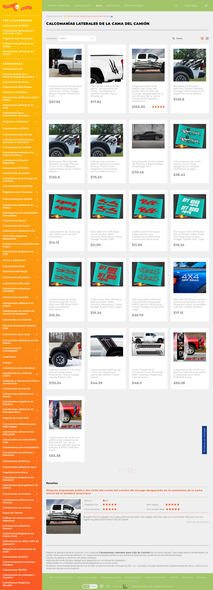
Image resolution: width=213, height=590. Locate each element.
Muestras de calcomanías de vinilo (19, 550)
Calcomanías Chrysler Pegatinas (15, 161)
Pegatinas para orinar (15, 472)
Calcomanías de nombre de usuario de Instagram (19, 312)
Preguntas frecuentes (155, 577)
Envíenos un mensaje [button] (204, 440)
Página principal (59, 5)
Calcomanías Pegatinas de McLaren (18, 402)
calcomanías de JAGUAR (17, 319)
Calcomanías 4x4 (13, 69)
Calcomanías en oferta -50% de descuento (21, 542)
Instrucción (187, 577)
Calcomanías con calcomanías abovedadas (20, 214)
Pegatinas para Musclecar (18, 38)
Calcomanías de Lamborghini (12, 349)
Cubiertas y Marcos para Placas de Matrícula (21, 382)
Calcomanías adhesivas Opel (19, 467)
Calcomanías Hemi (14, 266)
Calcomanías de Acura (16, 82)
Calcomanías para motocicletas (21, 447)
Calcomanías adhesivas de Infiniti (18, 304)
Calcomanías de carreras (17, 507)
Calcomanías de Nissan (16, 461)
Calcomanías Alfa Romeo (17, 87)
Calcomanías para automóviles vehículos (16, 114)
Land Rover (9, 357)
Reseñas (174, 577)
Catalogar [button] (83, 5)
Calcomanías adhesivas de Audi (18, 106)
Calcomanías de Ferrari (16, 225)
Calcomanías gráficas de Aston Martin (20, 98)
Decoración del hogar (15, 271)
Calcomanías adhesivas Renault (16, 527)
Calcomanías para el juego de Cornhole (20, 179)
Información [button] (134, 5)
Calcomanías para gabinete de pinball (20, 486)
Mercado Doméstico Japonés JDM (19, 327)
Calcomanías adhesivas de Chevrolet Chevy (18, 32)
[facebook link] (101, 586)
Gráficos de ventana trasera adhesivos (18, 519)
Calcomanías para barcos (17, 134)
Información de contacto (61, 577)
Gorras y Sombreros (14, 260)
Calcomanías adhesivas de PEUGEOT (18, 478)
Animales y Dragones (15, 92)
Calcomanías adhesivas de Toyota (18, 52)
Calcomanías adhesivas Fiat (19, 231)
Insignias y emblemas (15, 121)
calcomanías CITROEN (16, 168)
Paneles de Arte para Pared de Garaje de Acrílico (18, 75)
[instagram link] (108, 586)
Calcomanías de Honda (16, 277)
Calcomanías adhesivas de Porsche (18, 501)
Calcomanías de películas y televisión (18, 453)
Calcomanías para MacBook (19, 368)
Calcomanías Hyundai (15, 297)
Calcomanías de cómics (16, 173)
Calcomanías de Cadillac (17, 147)
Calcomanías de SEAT (15, 556)
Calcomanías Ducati (14, 220)
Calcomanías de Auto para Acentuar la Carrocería (18, 141)
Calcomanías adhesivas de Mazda (18, 395)
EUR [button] (94, 586)
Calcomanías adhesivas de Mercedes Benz (18, 410)
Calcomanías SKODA (15, 569)
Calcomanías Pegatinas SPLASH (16, 584)
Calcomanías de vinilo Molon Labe (19, 441)
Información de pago (87, 577)
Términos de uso (133, 577)
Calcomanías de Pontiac (17, 494)
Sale (99, 5)
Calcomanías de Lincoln (16, 388)
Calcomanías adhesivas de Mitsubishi (18, 433)
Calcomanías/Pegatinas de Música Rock (18, 534)
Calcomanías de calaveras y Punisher (19, 576)
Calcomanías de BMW (15, 25)
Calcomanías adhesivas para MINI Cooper (19, 425)
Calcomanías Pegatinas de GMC (18, 252)
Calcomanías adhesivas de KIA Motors (20, 341)
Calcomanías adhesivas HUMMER (16, 289)
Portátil (7, 362)
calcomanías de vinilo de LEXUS (17, 374)
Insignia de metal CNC (16, 418)
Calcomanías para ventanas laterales (19, 563)
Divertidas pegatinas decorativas (15, 237)
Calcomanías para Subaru (17, 199)
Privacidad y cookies (111, 577)
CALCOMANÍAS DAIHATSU (18, 186)
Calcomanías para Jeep (16, 334)
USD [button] (86, 586)
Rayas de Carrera (13, 512)
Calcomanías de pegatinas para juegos (21, 245)
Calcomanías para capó (16, 283)
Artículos (113, 5)
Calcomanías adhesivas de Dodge (18, 44)
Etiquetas (201, 577)
